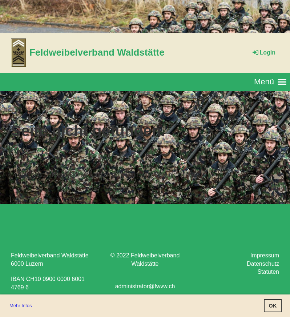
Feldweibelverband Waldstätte (97, 52)
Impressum (264, 255)
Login (263, 52)
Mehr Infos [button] (20, 305)
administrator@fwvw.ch (145, 286)
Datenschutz (263, 264)
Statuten (268, 272)
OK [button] (273, 306)
